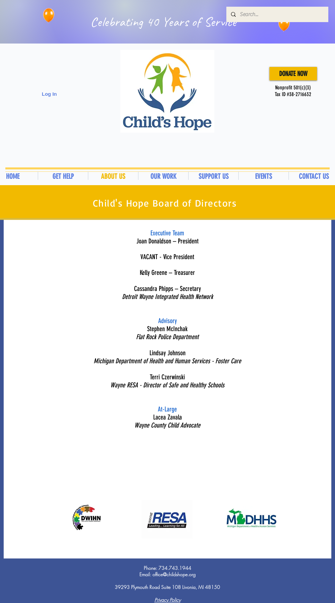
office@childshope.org (174, 574)
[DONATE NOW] (293, 73)
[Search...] (277, 14)
